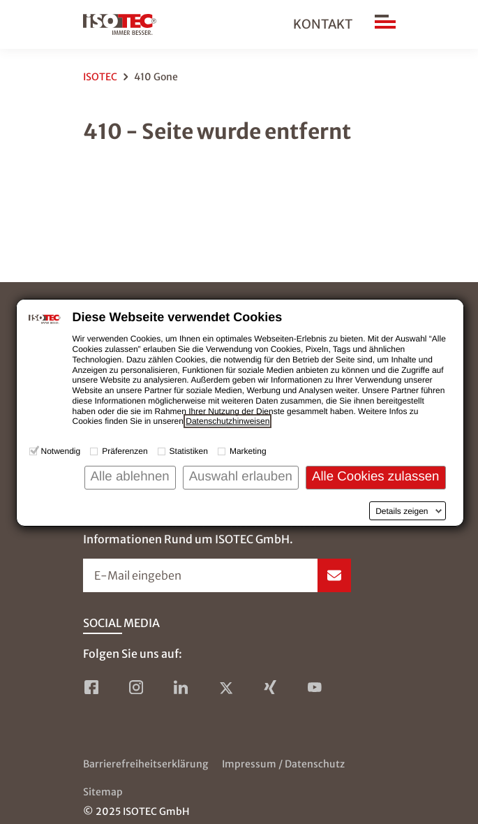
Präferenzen (124, 451)
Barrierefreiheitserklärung (145, 764)
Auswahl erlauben (240, 476)
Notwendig (61, 451)
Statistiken (189, 451)
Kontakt (322, 24)
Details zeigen (401, 511)
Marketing (248, 451)
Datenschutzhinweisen (227, 421)
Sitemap (103, 792)
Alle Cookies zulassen (376, 476)
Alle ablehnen (130, 476)
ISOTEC (100, 77)
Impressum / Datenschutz (283, 764)
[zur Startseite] (119, 24)
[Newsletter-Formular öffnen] (217, 575)
